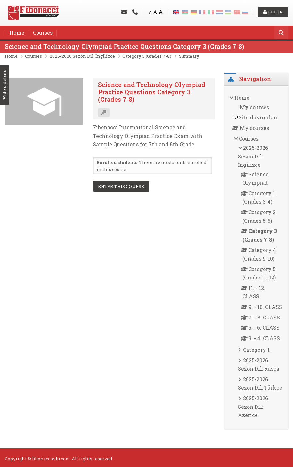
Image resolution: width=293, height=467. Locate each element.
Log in (273, 12)
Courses (43, 32)
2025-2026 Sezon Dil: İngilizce (82, 56)
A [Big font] (161, 12)
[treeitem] (256, 258)
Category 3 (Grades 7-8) (146, 56)
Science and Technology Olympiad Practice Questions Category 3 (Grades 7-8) (124, 47)
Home (16, 32)
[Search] (281, 33)
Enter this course (121, 186)
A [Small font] (150, 12)
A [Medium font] (155, 12)
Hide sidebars (4, 85)
